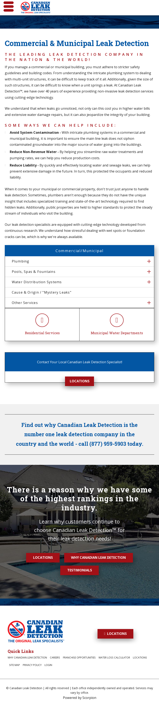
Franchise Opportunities (79, 657)
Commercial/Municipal (79, 250)
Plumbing (20, 261)
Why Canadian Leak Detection (98, 557)
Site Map (14, 665)
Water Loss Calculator (114, 657)
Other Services (25, 302)
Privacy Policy (32, 665)
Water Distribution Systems (37, 282)
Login (48, 665)
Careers (55, 657)
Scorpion (89, 697)
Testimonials (79, 570)
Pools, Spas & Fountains (33, 271)
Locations (79, 381)
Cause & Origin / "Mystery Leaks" (41, 292)
